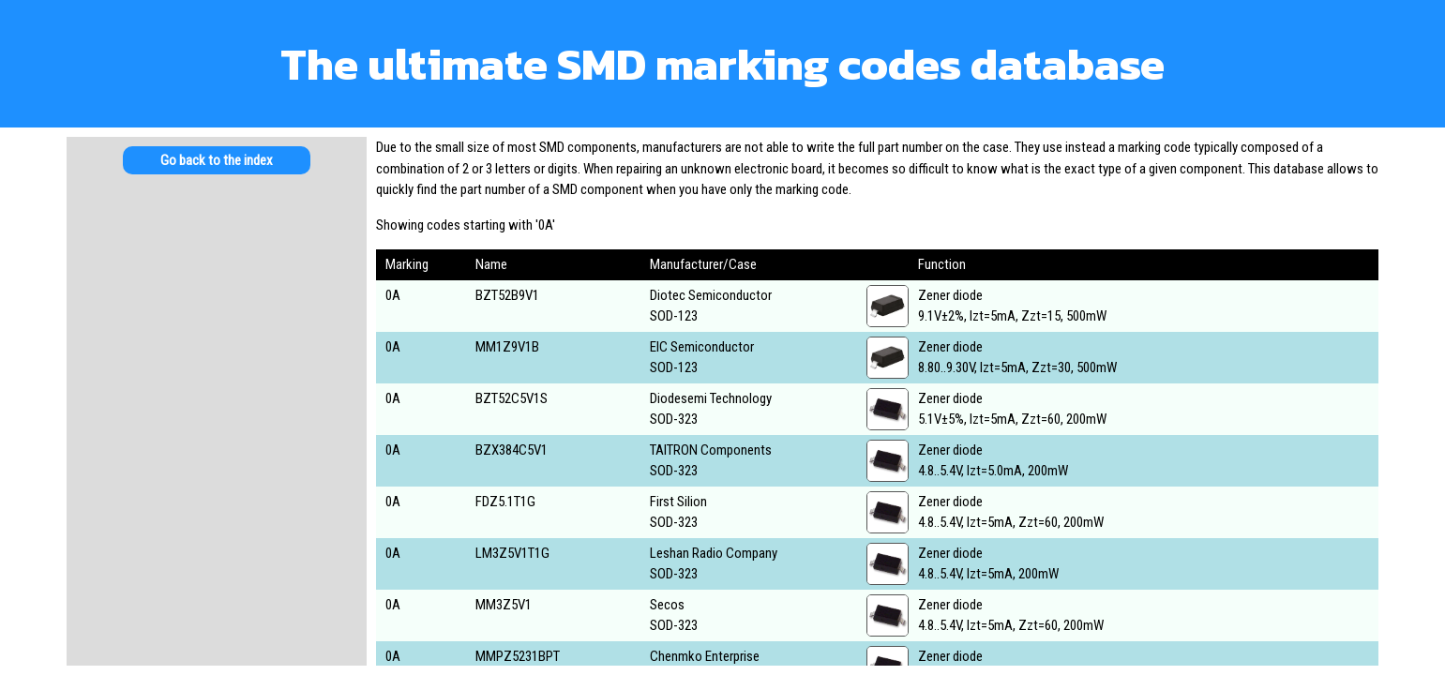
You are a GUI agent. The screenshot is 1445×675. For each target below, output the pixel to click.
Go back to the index (216, 160)
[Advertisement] (216, 337)
